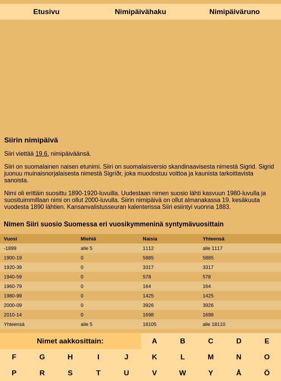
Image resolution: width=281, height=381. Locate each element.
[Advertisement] (140, 77)
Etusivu (46, 12)
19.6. (42, 153)
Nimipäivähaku (140, 12)
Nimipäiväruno (234, 12)
